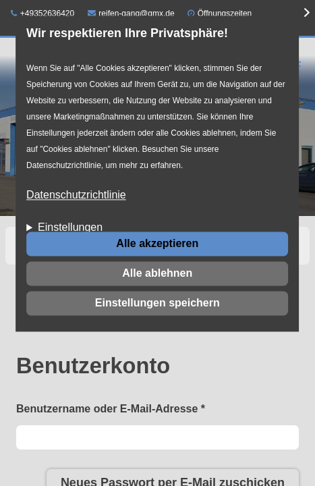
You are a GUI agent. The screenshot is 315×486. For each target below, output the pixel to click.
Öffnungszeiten (225, 13)
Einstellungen (70, 228)
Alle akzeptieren (157, 243)
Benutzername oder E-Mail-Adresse (110, 408)
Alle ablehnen (157, 273)
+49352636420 (42, 13)
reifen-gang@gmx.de (131, 13)
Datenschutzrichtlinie (76, 195)
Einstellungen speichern (157, 302)
